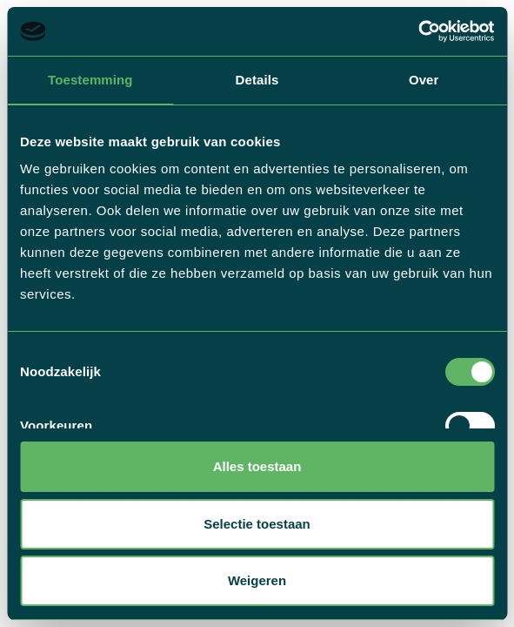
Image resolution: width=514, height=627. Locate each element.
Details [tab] (257, 79)
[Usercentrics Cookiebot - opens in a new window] (418, 31)
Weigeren (257, 580)
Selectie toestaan (257, 523)
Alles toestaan (257, 466)
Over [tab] (424, 79)
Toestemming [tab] (90, 79)
